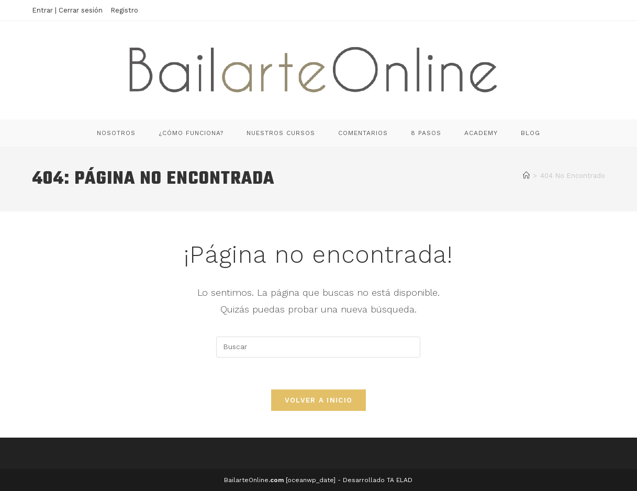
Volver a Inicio (319, 400)
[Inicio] (526, 176)
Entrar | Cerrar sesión (67, 10)
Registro (124, 10)
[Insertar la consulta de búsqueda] (318, 347)
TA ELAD (399, 480)
